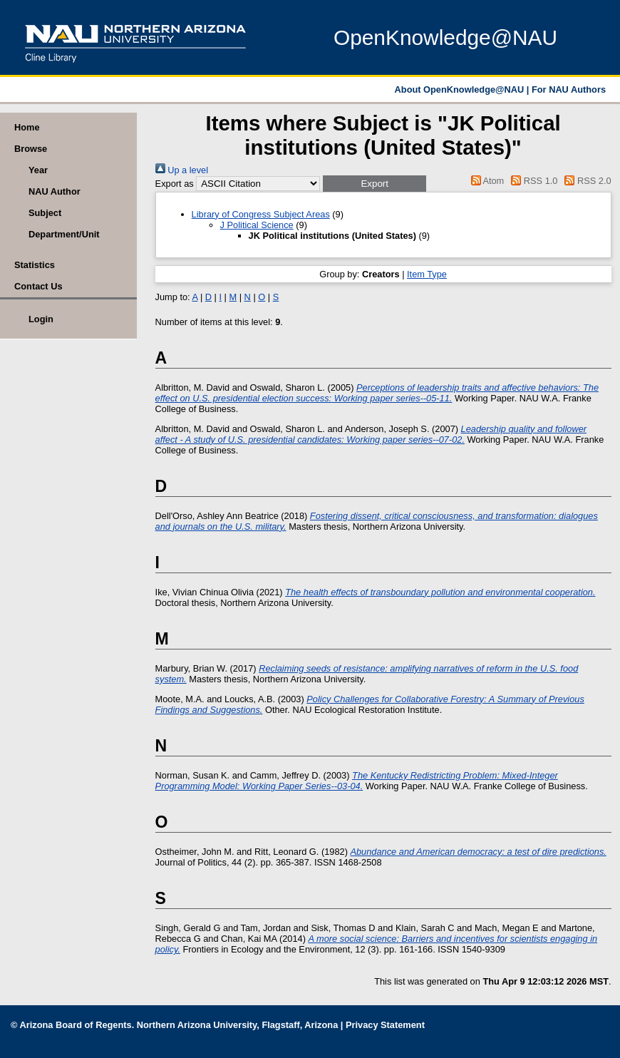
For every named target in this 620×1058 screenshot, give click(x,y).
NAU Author (55, 191)
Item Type (427, 274)
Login (41, 319)
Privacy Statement (385, 1025)
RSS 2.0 (585, 180)
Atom (485, 180)
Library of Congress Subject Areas (261, 214)
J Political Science (257, 225)
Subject (45, 212)
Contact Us (38, 286)
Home (27, 127)
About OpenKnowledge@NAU (461, 89)
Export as (174, 183)
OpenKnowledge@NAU (445, 37)
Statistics (34, 265)
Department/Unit (64, 234)
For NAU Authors (569, 89)
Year (38, 170)
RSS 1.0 (532, 180)
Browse (30, 148)
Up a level (181, 170)
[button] (374, 183)
